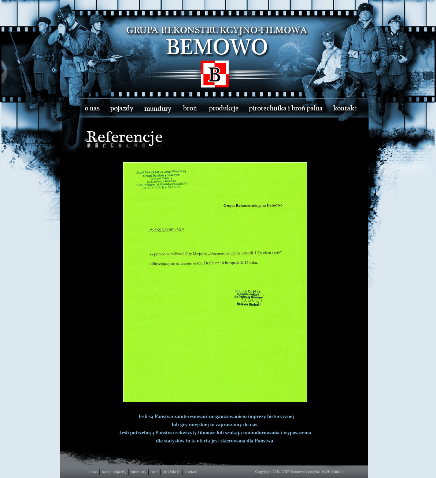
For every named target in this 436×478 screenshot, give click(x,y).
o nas (92, 471)
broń (155, 471)
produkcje (171, 471)
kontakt (190, 471)
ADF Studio (332, 471)
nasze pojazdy (114, 471)
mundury (138, 471)
